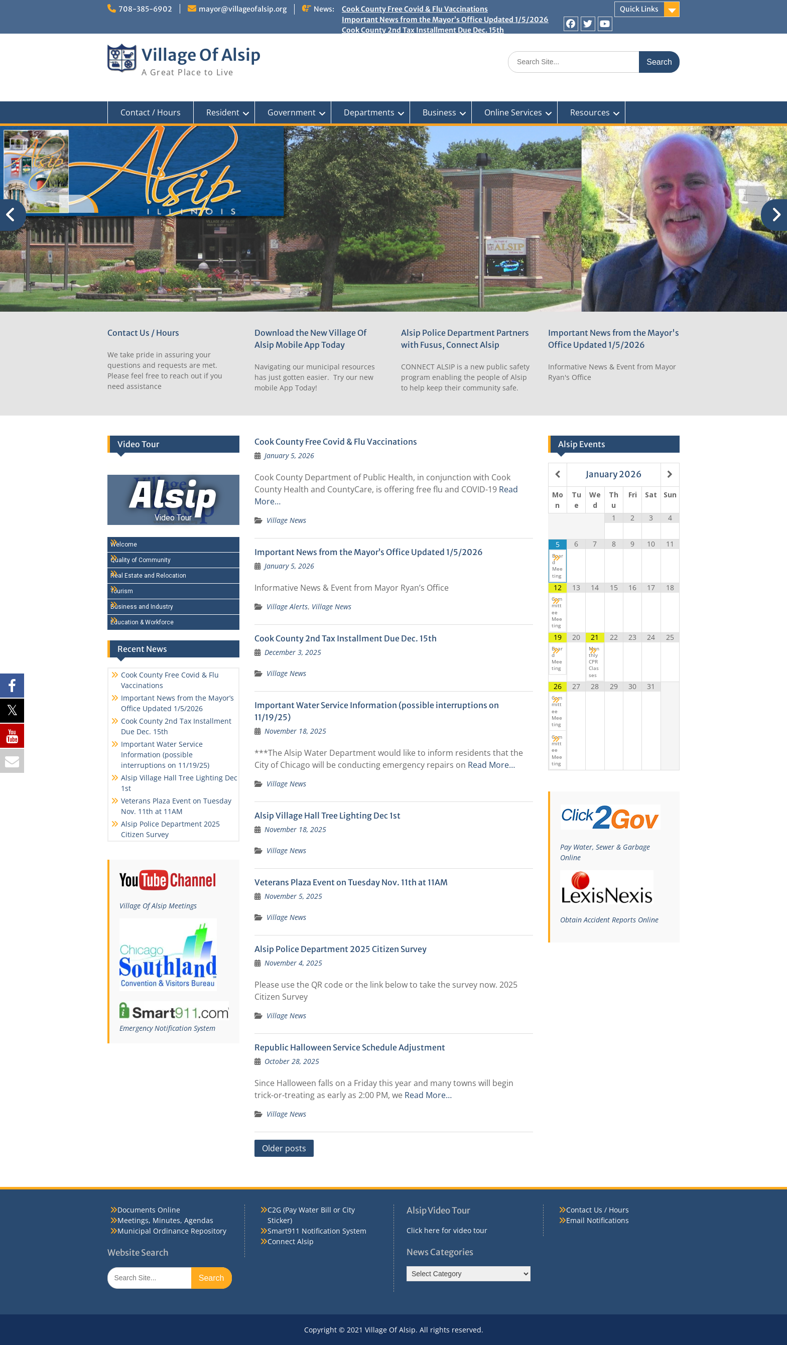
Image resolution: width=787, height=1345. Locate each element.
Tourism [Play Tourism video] (121, 591)
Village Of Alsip (201, 55)
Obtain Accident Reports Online (609, 919)
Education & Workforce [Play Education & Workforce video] (142, 622)
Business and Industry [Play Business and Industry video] (141, 606)
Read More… (491, 764)
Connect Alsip (291, 1241)
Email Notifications (597, 1220)
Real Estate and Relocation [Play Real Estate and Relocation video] (148, 575)
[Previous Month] (558, 474)
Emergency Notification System (167, 1028)
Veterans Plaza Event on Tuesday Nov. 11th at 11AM (351, 882)
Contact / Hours (150, 112)
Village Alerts (287, 606)
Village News (286, 520)
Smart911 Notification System (317, 1231)
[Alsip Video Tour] (173, 500)
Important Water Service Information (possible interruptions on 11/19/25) (469, 40)
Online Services (513, 112)
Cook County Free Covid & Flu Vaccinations (415, 9)
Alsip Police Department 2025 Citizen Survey (340, 949)
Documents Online (148, 1210)
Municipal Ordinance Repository (171, 1231)
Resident (222, 112)
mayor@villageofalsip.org (243, 9)
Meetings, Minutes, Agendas (165, 1220)
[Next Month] (670, 474)
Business (439, 112)
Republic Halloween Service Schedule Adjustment (349, 1047)
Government (292, 112)
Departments (369, 112)
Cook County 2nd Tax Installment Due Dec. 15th (423, 30)
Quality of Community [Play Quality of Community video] (140, 560)
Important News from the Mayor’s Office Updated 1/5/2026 (445, 19)
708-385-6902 (145, 9)
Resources (590, 112)
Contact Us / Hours (143, 333)
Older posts (284, 1148)
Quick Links (639, 9)
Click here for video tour (447, 1230)
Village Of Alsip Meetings (158, 905)
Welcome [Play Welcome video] (123, 544)
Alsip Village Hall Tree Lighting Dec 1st (406, 51)
